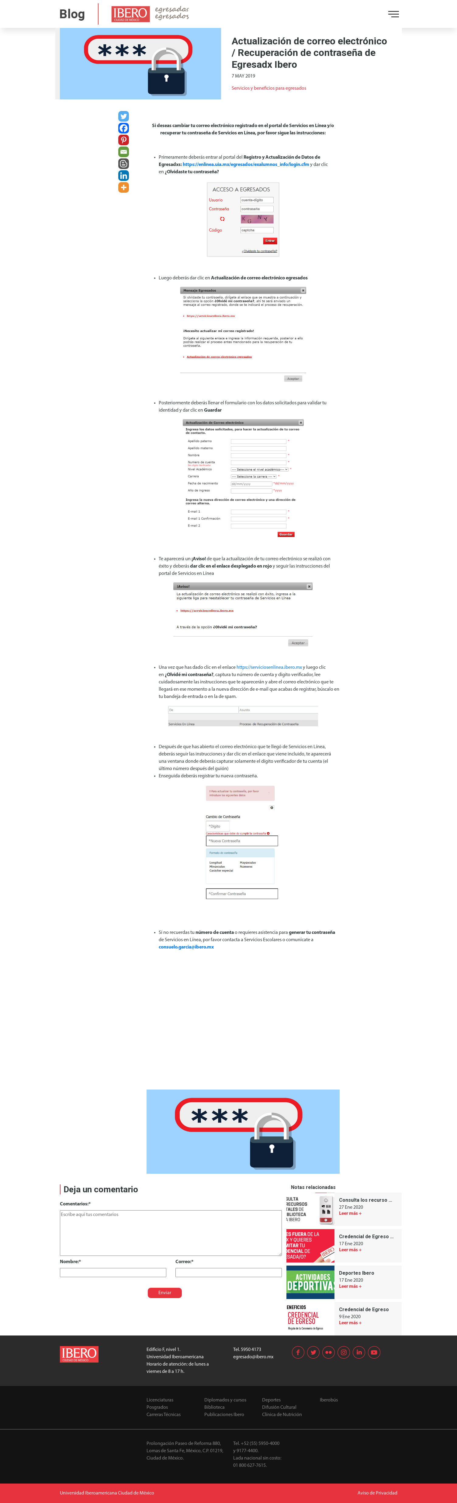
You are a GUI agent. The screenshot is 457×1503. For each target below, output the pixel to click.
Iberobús (329, 1400)
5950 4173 (251, 1349)
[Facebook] (123, 128)
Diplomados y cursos (225, 1400)
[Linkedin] (123, 175)
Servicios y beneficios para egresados (269, 88)
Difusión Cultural (279, 1407)
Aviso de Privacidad (377, 1493)
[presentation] (101, 1289)
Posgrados (157, 1407)
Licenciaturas (160, 1400)
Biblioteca (214, 1407)
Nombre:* (70, 1261)
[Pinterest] (123, 140)
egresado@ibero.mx (253, 1357)
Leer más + (350, 1213)
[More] (123, 187)
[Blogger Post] (123, 163)
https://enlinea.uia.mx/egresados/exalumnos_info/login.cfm (246, 164)
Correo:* (184, 1261)
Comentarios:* (75, 1204)
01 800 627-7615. (250, 1465)
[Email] (123, 152)
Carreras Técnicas (164, 1414)
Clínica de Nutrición (282, 1414)
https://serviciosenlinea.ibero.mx (269, 667)
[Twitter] (123, 116)
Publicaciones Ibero (224, 1414)
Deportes (271, 1400)
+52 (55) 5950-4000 (260, 1443)
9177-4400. (247, 1451)
